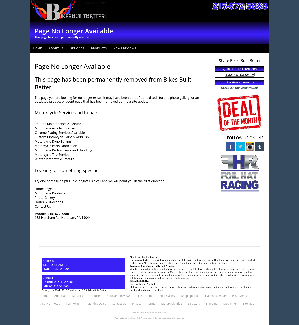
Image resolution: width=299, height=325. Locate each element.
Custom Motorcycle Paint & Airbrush (62, 137)
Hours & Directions (49, 202)
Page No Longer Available (143, 283)
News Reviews (125, 48)
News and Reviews (118, 296)
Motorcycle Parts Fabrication (56, 146)
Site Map (248, 303)
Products (99, 48)
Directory (194, 303)
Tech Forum (144, 296)
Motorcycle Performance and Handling (63, 150)
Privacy (136, 303)
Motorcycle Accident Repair (55, 128)
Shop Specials (190, 296)
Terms (151, 303)
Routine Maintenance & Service (58, 124)
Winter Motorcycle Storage (54, 159)
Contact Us (43, 206)
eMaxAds (134, 317)
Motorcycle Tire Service (52, 154)
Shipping (211, 303)
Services (77, 48)
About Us (56, 48)
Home (37, 48)
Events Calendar (215, 296)
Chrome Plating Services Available (60, 132)
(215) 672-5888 (58, 214)
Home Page (43, 189)
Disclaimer (230, 303)
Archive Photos (50, 303)
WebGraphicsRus (141, 312)
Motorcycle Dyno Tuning (53, 141)
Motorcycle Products (50, 193)
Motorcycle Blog (171, 303)
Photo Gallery (45, 197)
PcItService (179, 317)
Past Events (239, 296)
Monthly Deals (96, 303)
